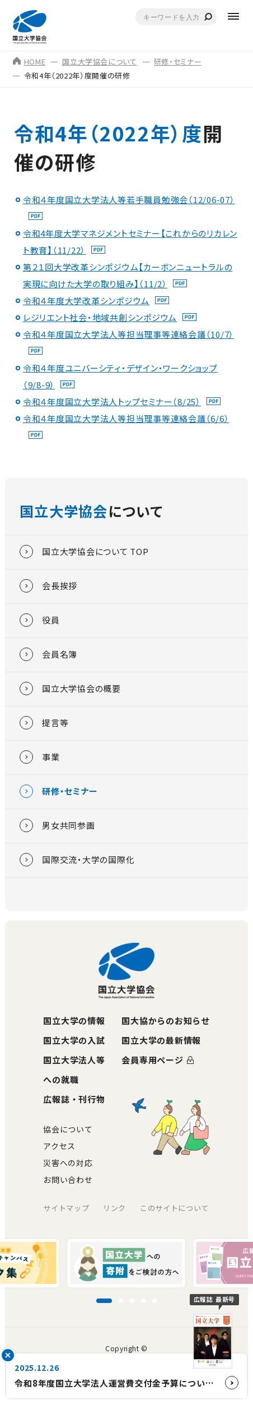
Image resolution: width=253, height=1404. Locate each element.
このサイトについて (174, 1208)
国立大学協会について (99, 61)
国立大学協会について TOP (84, 551)
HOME (29, 61)
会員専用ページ (152, 1060)
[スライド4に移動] (143, 1301)
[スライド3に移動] (132, 1301)
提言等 (44, 722)
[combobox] (176, 16)
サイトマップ (66, 1208)
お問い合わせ (67, 1179)
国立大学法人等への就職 (74, 1069)
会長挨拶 (48, 586)
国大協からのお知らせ (165, 1020)
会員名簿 (48, 654)
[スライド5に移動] (154, 1301)
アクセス (59, 1145)
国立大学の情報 (74, 1020)
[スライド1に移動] (104, 1301)
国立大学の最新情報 (161, 1040)
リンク (114, 1208)
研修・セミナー (178, 61)
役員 (40, 620)
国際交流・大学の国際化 (77, 859)
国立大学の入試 (74, 1040)
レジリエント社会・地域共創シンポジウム (100, 317)
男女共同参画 (57, 825)
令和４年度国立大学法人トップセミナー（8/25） (112, 401)
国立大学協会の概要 (70, 688)
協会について (67, 1129)
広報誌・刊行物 (74, 1099)
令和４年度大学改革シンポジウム (86, 300)
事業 (40, 757)
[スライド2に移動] (121, 1301)
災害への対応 (67, 1162)
